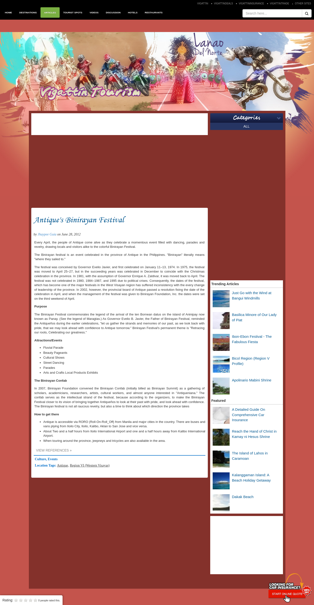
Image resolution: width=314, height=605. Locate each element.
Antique (62, 465)
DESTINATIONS (28, 12)
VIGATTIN (202, 3)
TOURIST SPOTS (72, 12)
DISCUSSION (113, 12)
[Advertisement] (119, 124)
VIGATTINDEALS (223, 3)
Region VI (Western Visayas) (90, 465)
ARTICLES (50, 12)
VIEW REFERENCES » (54, 450)
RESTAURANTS (153, 12)
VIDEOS (93, 12)
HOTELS (132, 12)
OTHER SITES (303, 3)
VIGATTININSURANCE (251, 3)
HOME (8, 12)
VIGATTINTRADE (279, 3)
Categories (246, 118)
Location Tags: (46, 465)
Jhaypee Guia (47, 234)
